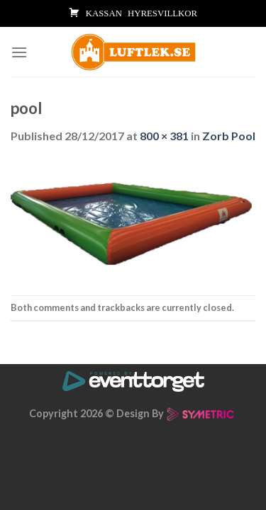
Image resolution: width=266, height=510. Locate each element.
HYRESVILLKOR (162, 13)
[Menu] (19, 52)
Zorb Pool (228, 135)
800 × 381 (164, 135)
